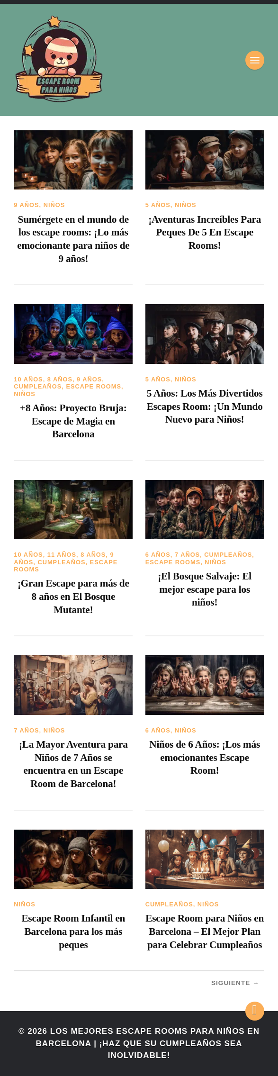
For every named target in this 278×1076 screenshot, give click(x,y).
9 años (26, 204)
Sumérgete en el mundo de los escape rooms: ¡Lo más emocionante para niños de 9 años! (73, 239)
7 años (187, 554)
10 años (28, 379)
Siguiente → (235, 982)
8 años (59, 379)
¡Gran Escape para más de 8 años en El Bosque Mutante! (73, 596)
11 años (61, 554)
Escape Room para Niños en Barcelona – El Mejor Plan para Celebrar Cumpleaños (204, 931)
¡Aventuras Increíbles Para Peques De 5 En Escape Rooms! (204, 232)
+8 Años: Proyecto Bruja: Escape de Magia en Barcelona (73, 421)
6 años (157, 554)
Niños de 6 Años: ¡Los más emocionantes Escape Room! (204, 757)
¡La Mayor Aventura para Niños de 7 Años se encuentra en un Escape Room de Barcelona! (73, 764)
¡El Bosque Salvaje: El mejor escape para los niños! (204, 589)
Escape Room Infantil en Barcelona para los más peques (73, 931)
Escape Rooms (93, 386)
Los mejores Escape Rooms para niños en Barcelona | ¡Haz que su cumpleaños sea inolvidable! (148, 1043)
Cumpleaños (38, 386)
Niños (54, 204)
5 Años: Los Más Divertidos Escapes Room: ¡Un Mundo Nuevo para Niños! (205, 406)
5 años (157, 204)
